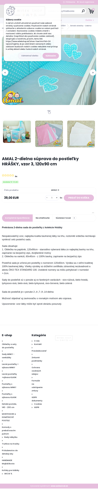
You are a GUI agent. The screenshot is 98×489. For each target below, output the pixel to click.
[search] (79, 11)
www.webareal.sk (59, 486)
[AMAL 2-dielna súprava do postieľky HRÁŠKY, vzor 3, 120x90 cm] (49, 70)
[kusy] (50, 198)
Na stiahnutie (43, 218)
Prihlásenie (70, 2)
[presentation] (5, 72)
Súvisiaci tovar (66, 218)
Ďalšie (88, 20)
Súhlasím (51, 55)
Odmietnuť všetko (29, 55)
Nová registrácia (87, 2)
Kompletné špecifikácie (17, 218)
